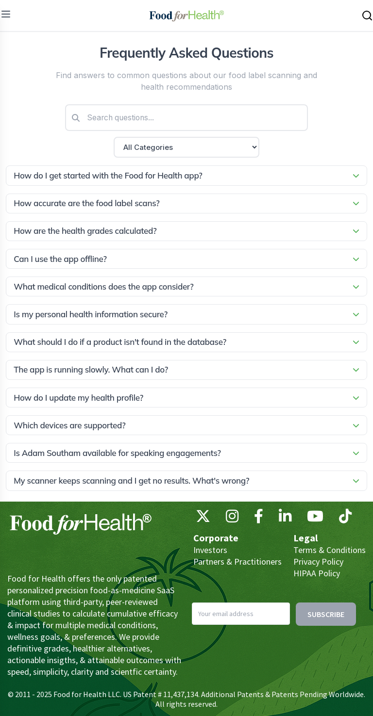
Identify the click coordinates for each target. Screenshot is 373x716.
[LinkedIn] (285, 518)
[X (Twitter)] (203, 518)
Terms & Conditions (329, 549)
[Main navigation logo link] (187, 15)
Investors (210, 549)
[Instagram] (232, 518)
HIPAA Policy (316, 573)
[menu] (6, 14)
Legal (305, 538)
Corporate (215, 538)
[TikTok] (345, 518)
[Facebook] (258, 518)
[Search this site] (367, 15)
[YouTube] (315, 518)
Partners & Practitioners (237, 561)
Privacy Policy (318, 561)
